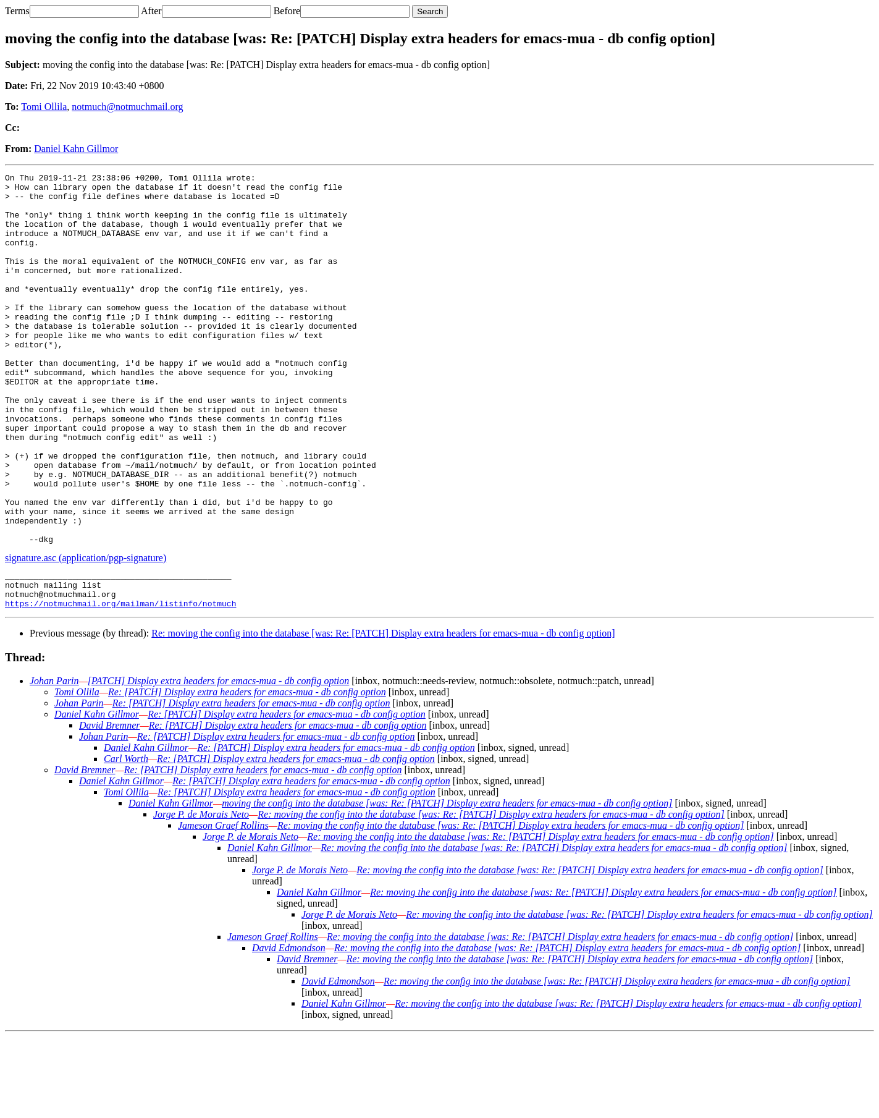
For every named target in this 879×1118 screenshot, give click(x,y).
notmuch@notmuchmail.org (127, 106)
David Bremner (109, 807)
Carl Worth (126, 840)
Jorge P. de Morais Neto (201, 896)
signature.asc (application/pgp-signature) (85, 632)
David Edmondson (289, 1029)
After (151, 11)
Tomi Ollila (44, 106)
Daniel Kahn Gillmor (76, 148)
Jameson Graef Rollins (223, 907)
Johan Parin (54, 762)
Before (287, 11)
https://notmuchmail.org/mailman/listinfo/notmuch (120, 684)
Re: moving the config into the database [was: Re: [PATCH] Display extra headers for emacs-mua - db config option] (383, 714)
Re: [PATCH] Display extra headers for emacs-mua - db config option (247, 773)
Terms (17, 11)
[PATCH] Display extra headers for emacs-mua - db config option (219, 762)
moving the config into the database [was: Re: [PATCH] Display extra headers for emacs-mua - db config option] (447, 884)
